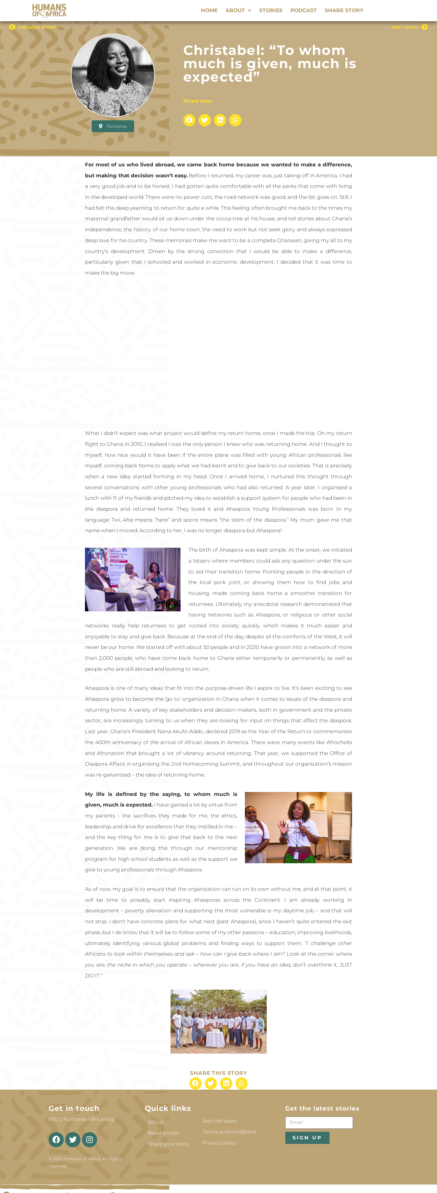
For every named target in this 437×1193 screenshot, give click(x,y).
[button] (189, 120)
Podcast (303, 10)
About (238, 10)
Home (209, 10)
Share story (344, 10)
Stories (271, 10)
